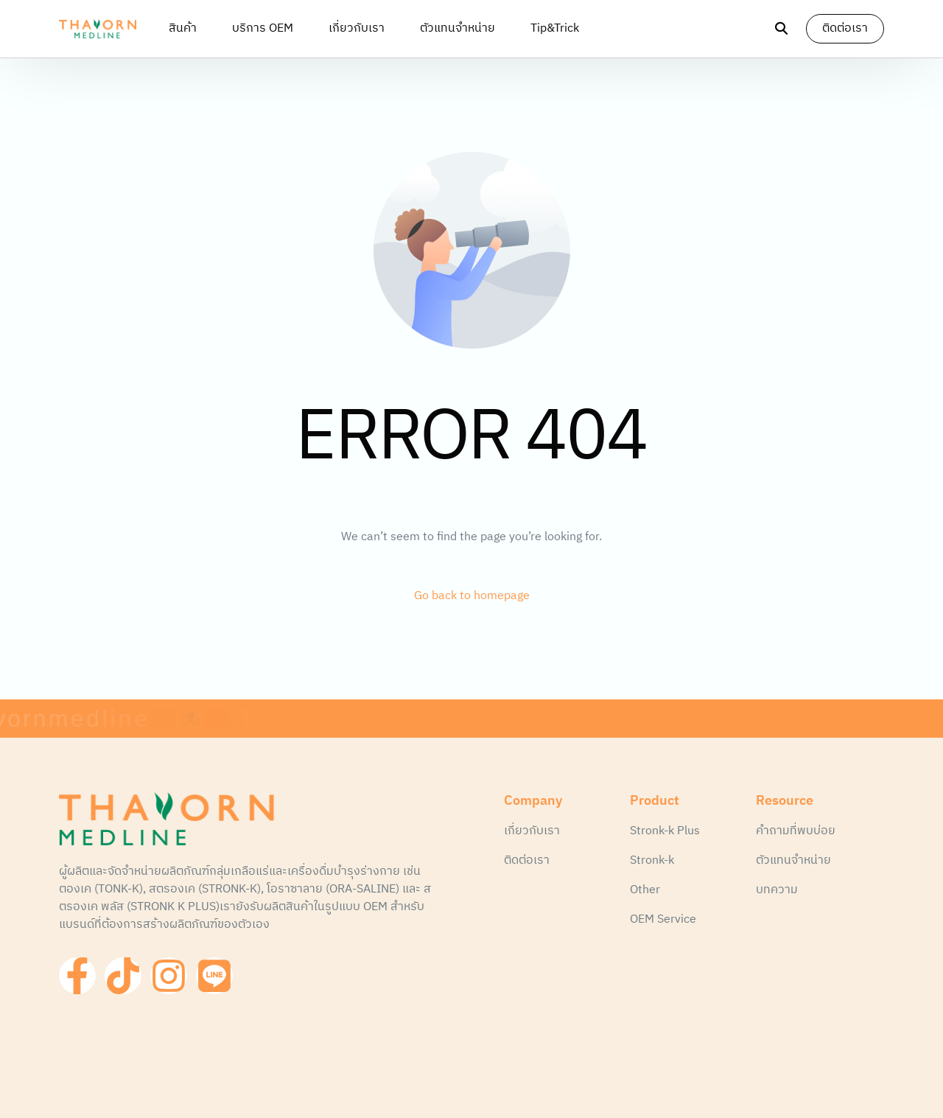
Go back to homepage (472, 596)
